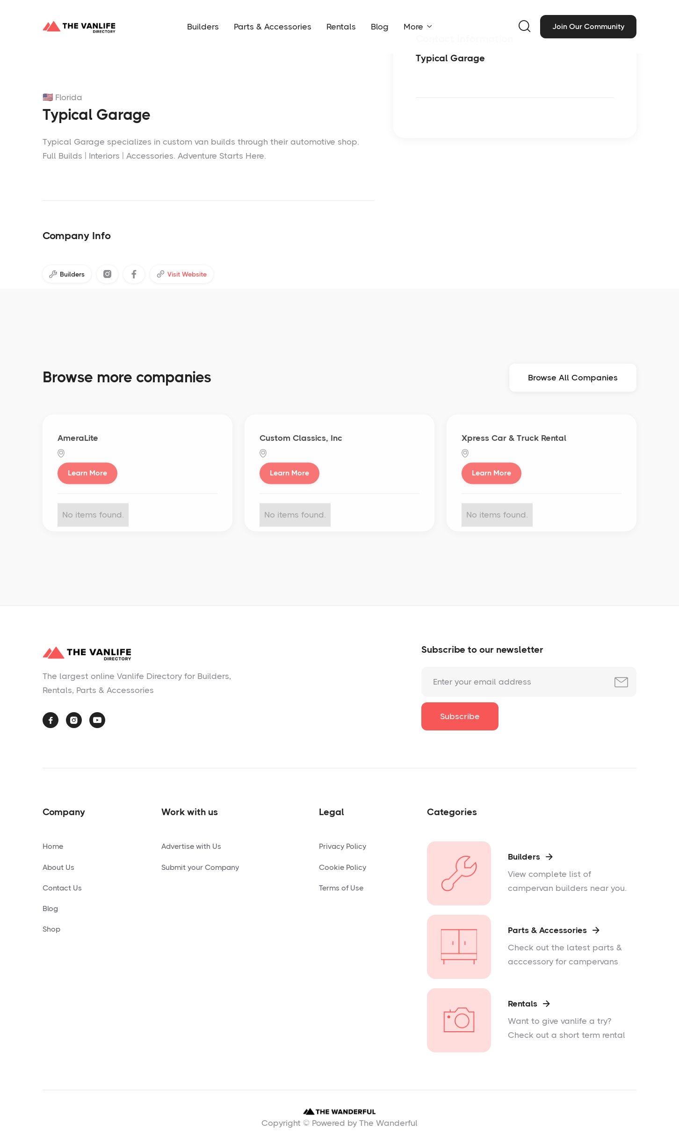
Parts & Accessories (272, 26)
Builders (203, 26)
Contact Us (62, 887)
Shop (51, 929)
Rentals (341, 26)
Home (53, 846)
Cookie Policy (342, 867)
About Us (58, 867)
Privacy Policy (342, 846)
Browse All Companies (573, 381)
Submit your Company (200, 867)
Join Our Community (588, 26)
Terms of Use (341, 887)
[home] (79, 27)
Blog (380, 26)
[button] (418, 26)
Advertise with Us (191, 846)
